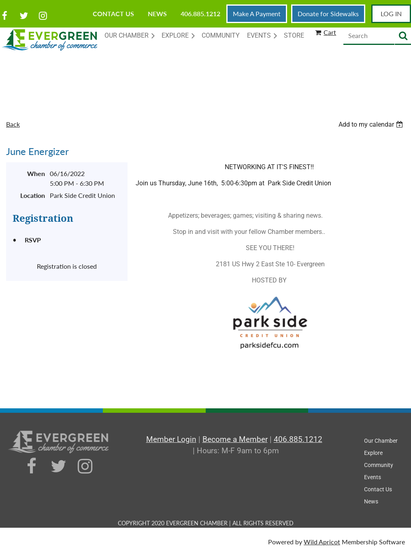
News (157, 13)
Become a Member (235, 439)
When (36, 173)
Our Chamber (381, 440)
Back (13, 124)
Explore (373, 453)
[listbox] (372, 124)
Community (378, 465)
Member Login (171, 439)
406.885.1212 (200, 13)
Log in (391, 13)
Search (403, 36)
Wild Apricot (322, 542)
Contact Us (113, 13)
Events (372, 477)
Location (32, 195)
